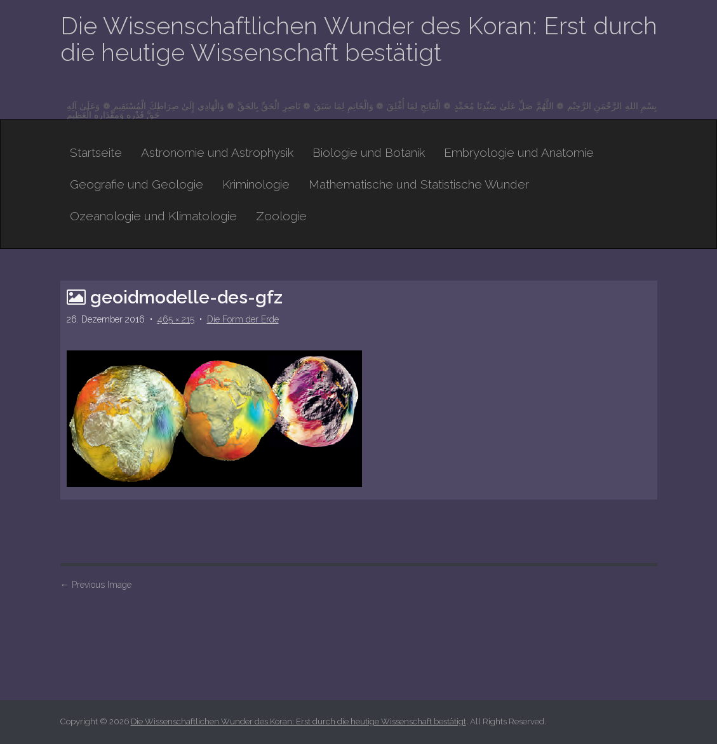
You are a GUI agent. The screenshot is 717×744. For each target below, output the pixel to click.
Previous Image (95, 585)
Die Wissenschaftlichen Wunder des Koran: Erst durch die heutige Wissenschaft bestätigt (358, 39)
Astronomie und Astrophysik (217, 152)
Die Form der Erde (243, 319)
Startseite (96, 152)
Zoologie (281, 216)
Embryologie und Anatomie (519, 152)
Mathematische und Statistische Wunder (419, 184)
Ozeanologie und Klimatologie (153, 216)
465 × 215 (175, 319)
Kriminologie (256, 184)
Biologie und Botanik (368, 152)
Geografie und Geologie (136, 184)
